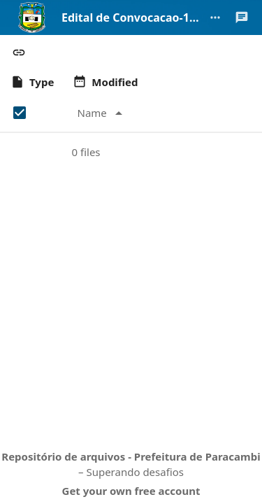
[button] (19, 52)
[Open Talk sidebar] (242, 17)
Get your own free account (131, 491)
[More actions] (215, 17)
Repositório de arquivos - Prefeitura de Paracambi (130, 456)
